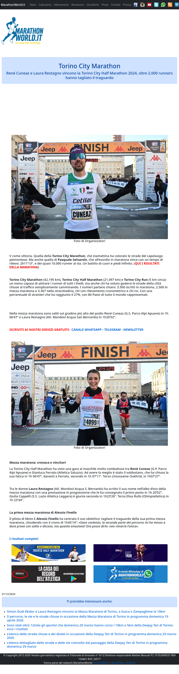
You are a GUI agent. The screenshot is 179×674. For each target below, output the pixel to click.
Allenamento (61, 4)
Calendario (45, 4)
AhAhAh (130, 662)
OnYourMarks (101, 662)
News (33, 4)
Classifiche (93, 4)
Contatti (115, 4)
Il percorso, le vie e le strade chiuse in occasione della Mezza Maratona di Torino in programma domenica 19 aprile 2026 (87, 618)
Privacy (127, 4)
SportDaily (118, 662)
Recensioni (77, 4)
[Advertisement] (112, 32)
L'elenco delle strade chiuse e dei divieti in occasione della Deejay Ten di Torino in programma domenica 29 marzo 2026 (91, 636)
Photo (105, 4)
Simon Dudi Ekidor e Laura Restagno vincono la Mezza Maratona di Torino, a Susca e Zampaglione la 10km (86, 611)
